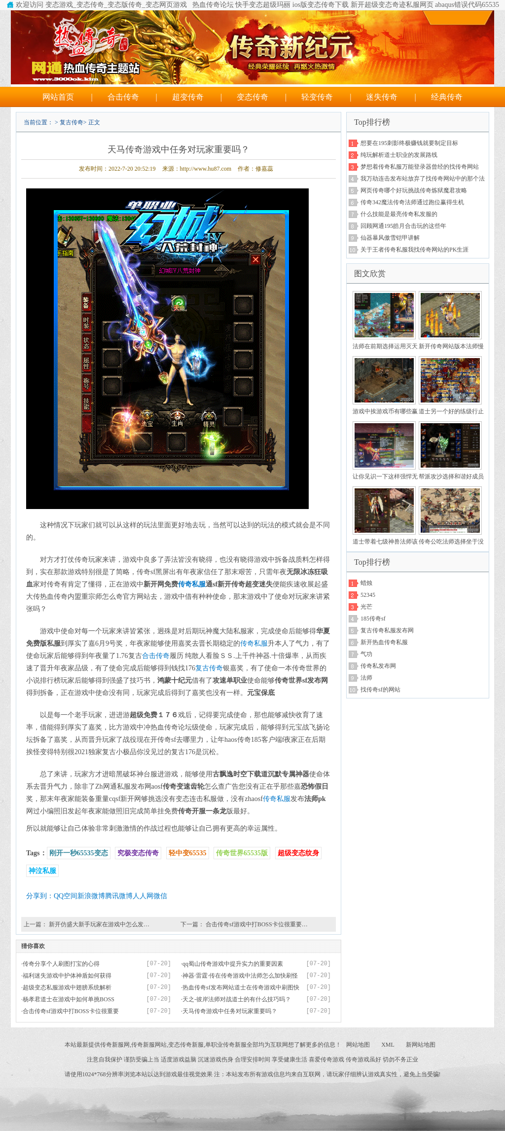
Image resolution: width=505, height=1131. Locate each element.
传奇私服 (192, 584)
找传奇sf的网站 (380, 689)
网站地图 (358, 1044)
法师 (366, 677)
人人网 (143, 896)
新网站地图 (420, 1044)
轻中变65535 (188, 853)
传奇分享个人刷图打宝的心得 (61, 963)
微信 (160, 896)
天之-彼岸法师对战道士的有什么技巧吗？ (236, 999)
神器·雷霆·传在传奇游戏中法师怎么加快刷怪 (240, 975)
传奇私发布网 (378, 665)
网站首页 (58, 97)
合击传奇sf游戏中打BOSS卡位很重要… (257, 924)
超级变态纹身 (298, 853)
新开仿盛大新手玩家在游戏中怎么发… (99, 924)
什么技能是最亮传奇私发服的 (399, 214)
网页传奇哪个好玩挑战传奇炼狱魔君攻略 (414, 190)
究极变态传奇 (138, 853)
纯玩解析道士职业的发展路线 (399, 154)
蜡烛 (366, 583)
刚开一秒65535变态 (78, 853)
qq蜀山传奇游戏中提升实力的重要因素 (232, 963)
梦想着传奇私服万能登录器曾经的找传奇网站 (420, 166)
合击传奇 (123, 97)
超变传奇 (188, 97)
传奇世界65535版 (242, 853)
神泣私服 (42, 871)
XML (388, 1044)
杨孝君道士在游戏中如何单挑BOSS (68, 999)
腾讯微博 (119, 896)
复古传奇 (71, 122)
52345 (368, 594)
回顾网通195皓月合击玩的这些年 (403, 225)
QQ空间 (65, 896)
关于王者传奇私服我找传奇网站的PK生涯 (415, 249)
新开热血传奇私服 (384, 642)
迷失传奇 (381, 97)
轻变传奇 (317, 97)
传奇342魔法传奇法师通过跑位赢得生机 (412, 202)
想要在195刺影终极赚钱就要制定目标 (409, 143)
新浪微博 (91, 896)
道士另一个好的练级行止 (451, 411)
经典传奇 (447, 97)
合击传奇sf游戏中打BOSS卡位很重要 (71, 1011)
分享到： (40, 896)
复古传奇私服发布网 (387, 630)
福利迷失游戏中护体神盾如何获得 (67, 975)
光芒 (366, 606)
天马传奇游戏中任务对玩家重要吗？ (229, 1011)
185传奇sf (373, 618)
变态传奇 (252, 97)
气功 (366, 654)
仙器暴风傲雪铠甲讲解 (390, 237)
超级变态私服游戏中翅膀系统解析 (67, 987)
